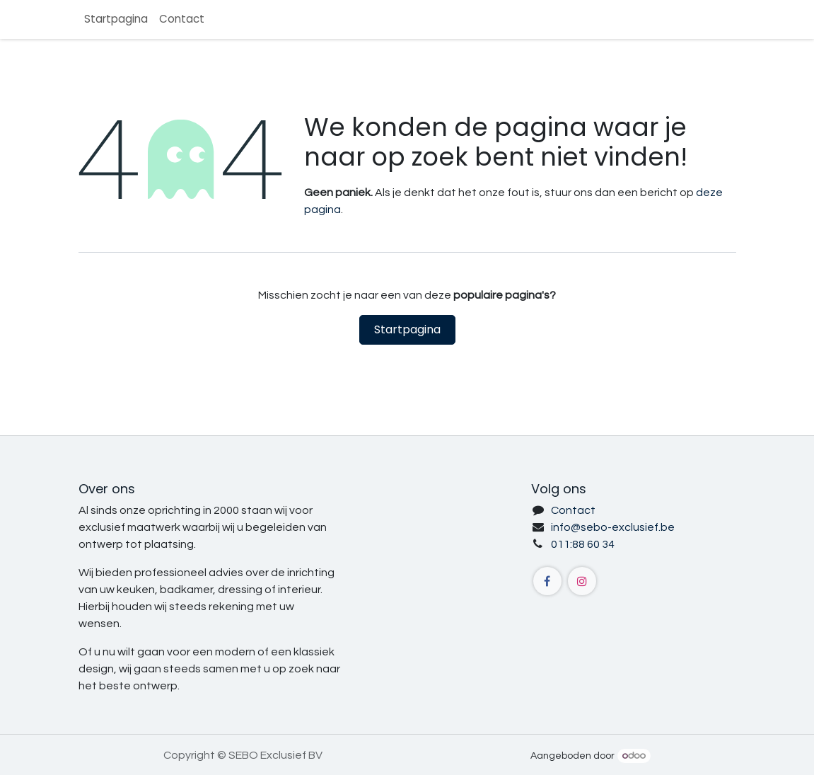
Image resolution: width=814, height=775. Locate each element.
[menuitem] (116, 19)
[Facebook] (547, 581)
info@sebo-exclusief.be (613, 527)
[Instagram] (582, 581)
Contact (573, 510)
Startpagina (407, 329)
